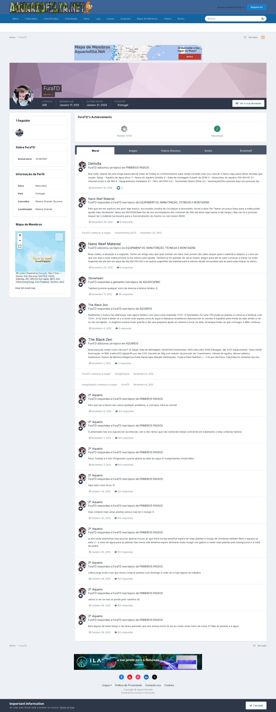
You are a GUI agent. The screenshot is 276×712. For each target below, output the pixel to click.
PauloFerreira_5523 (125, 232)
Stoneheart (95, 278)
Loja (98, 18)
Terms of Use (66, 707)
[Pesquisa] (220, 18)
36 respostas (124, 294)
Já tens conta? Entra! (230, 7)
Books (181, 18)
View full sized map (25, 288)
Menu (16, 18)
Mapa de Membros (147, 18)
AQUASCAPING (151, 281)
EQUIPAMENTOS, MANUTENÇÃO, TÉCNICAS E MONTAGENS (174, 202)
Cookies (169, 685)
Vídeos (167, 18)
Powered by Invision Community (138, 692)
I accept (256, 705)
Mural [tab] (95, 150)
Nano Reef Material (101, 198)
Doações (126, 18)
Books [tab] (208, 150)
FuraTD (92, 167)
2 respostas (123, 328)
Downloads (71, 18)
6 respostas (125, 222)
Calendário (31, 18)
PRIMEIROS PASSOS (137, 167)
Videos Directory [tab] (171, 150)
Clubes (110, 18)
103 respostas (124, 411)
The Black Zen (98, 305)
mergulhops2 (122, 373)
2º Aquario (95, 395)
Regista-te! (257, 7)
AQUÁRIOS (146, 308)
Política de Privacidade (128, 685)
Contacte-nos (153, 685)
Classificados (51, 18)
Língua (107, 685)
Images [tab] (133, 150)
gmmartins (119, 281)
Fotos (86, 18)
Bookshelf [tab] (246, 150)
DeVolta (94, 163)
